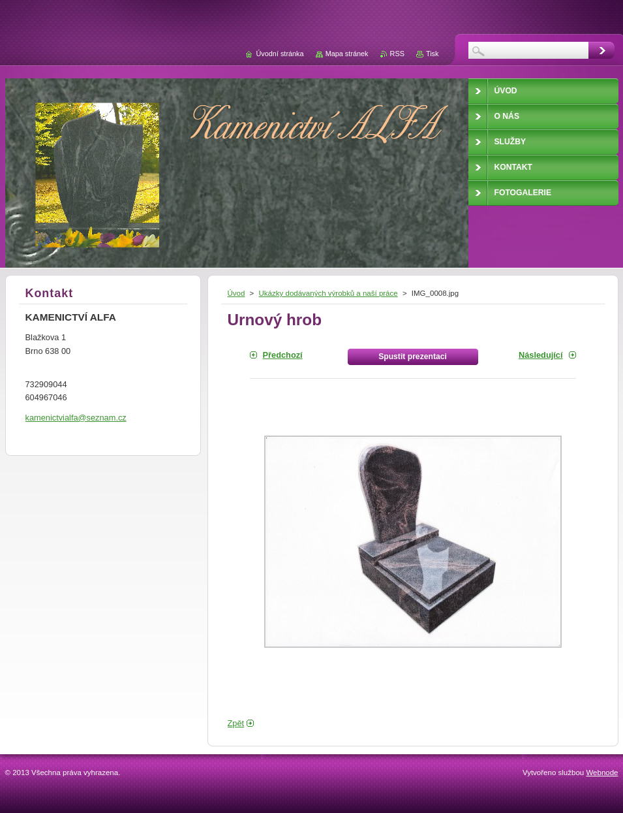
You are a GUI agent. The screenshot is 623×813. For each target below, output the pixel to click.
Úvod (236, 293)
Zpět (236, 723)
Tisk (432, 53)
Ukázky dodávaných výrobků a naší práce (328, 293)
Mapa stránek (347, 53)
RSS (397, 53)
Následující (541, 355)
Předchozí (283, 355)
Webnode (602, 772)
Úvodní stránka (279, 53)
